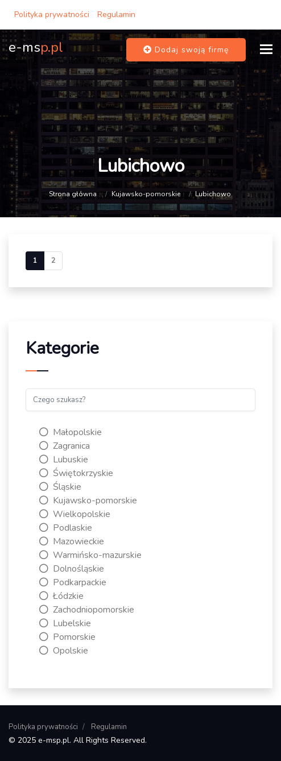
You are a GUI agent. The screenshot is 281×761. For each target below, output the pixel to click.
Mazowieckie (71, 541)
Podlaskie (65, 528)
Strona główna (73, 193)
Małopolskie (70, 432)
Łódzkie (61, 596)
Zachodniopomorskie (86, 609)
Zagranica (64, 446)
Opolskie (63, 650)
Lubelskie (65, 623)
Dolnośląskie (71, 569)
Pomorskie (67, 637)
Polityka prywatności (51, 14)
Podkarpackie (72, 582)
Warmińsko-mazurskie (90, 555)
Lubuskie (63, 459)
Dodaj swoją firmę (186, 49)
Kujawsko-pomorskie (145, 193)
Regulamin (116, 14)
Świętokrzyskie (76, 473)
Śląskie (60, 487)
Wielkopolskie (74, 514)
